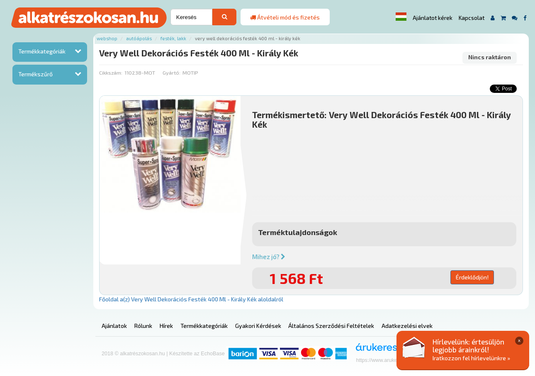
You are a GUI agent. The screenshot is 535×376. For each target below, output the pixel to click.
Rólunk (143, 325)
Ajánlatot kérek (432, 18)
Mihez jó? (268, 256)
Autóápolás (139, 38)
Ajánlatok (114, 325)
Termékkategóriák (42, 51)
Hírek (166, 325)
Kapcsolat (471, 18)
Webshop (107, 38)
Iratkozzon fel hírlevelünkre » (471, 357)
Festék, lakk (173, 38)
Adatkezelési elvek (407, 325)
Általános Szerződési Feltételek (331, 325)
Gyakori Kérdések (258, 325)
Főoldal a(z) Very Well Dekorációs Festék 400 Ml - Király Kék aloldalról (191, 299)
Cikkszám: (110, 72)
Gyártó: (171, 72)
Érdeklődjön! (472, 277)
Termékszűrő (35, 74)
